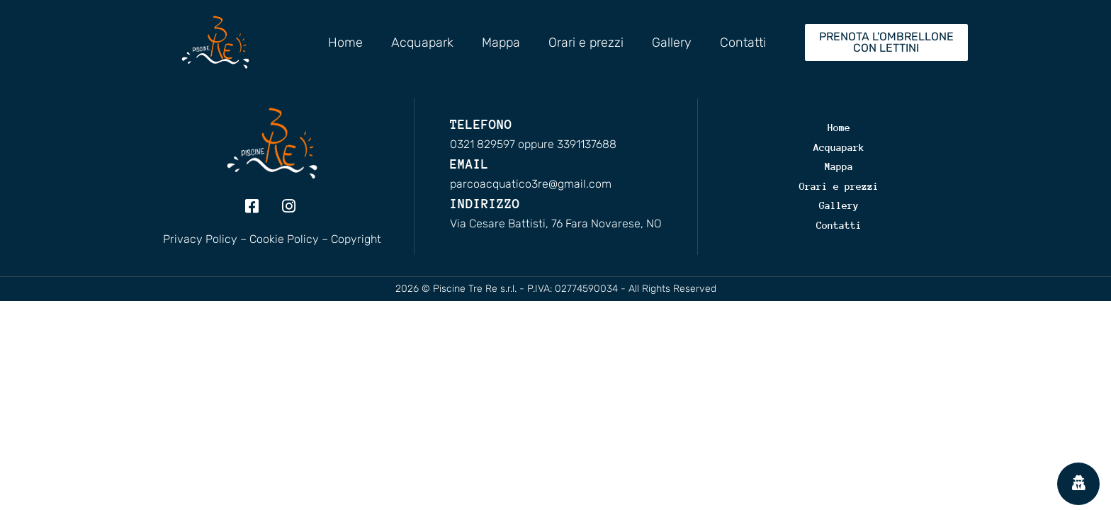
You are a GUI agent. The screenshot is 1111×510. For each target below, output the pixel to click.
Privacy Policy (200, 239)
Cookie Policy (284, 239)
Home (345, 42)
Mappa (501, 42)
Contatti (743, 42)
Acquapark (422, 42)
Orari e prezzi (586, 42)
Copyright (356, 239)
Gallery (672, 42)
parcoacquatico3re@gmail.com (530, 184)
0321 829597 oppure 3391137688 (533, 144)
